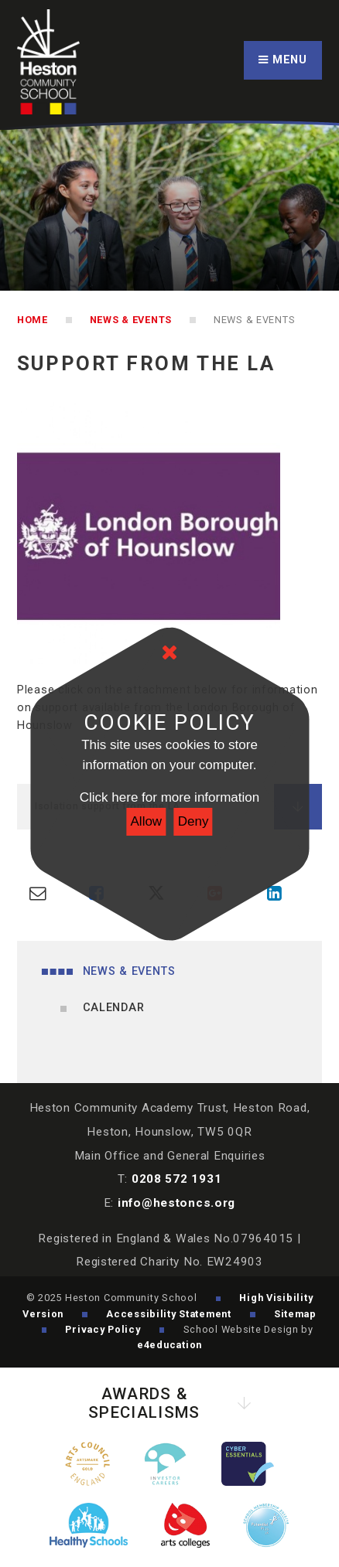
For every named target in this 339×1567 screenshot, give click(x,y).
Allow (147, 821)
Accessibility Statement (168, 1314)
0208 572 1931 (176, 1179)
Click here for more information (169, 797)
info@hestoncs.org (176, 1203)
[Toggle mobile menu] (283, 60)
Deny (193, 821)
